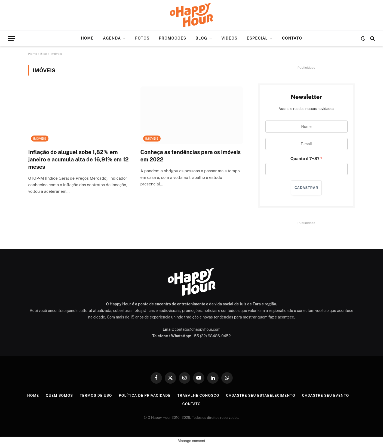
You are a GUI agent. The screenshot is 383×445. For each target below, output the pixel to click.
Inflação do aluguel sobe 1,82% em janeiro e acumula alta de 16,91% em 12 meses (78, 159)
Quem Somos (59, 395)
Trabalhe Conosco (198, 395)
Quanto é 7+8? (305, 158)
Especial (257, 38)
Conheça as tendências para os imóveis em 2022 (190, 156)
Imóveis (39, 138)
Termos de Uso (96, 395)
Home (87, 38)
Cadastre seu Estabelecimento (260, 395)
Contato (292, 38)
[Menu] (11, 38)
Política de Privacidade (144, 395)
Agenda (112, 38)
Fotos (142, 38)
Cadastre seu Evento (325, 395)
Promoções (172, 38)
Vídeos (229, 38)
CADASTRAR (306, 188)
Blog (201, 38)
